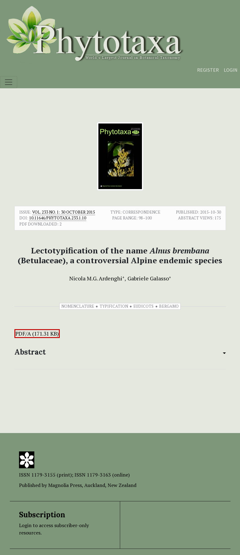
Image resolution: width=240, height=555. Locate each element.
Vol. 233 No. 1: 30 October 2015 (63, 212)
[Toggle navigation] (8, 82)
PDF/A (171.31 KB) (37, 333)
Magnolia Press (65, 485)
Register (208, 70)
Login (231, 70)
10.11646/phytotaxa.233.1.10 (57, 218)
